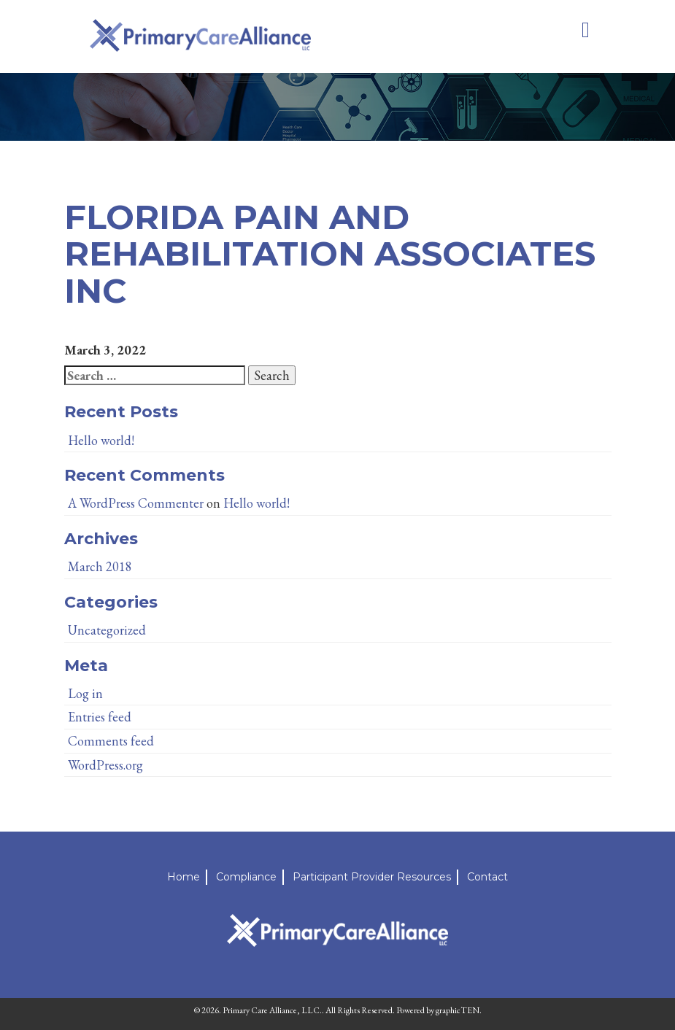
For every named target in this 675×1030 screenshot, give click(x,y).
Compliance (246, 876)
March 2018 (100, 566)
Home (183, 876)
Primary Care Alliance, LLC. (272, 1010)
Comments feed (111, 740)
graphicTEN (457, 1010)
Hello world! (101, 440)
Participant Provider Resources (372, 876)
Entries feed (99, 716)
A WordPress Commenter (136, 503)
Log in (85, 693)
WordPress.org (105, 764)
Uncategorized (107, 630)
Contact (487, 876)
